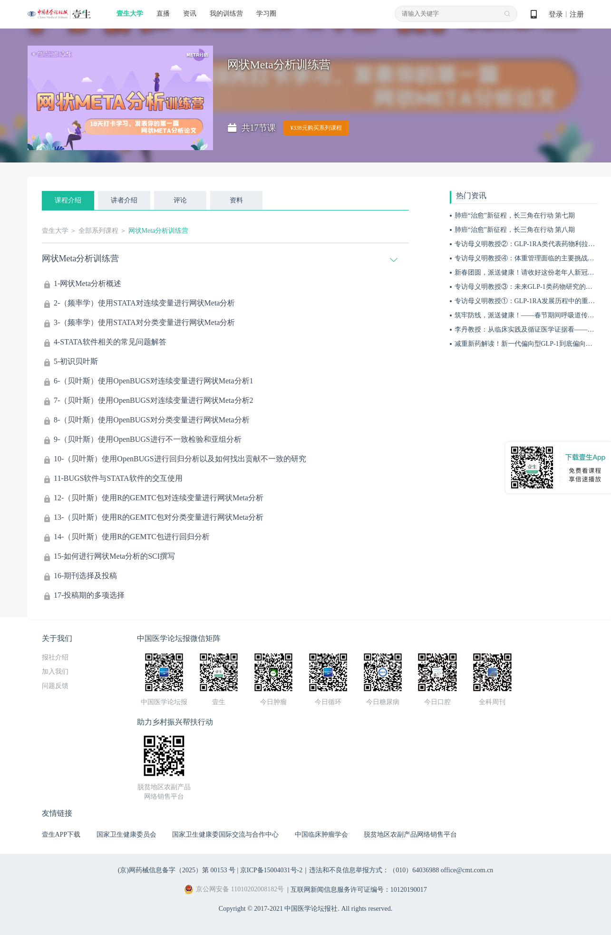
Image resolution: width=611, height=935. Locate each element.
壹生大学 (129, 13)
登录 (556, 14)
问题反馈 (55, 685)
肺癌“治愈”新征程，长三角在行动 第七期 (515, 215)
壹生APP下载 (61, 834)
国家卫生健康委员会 (126, 834)
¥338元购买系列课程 (316, 127)
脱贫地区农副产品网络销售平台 (410, 834)
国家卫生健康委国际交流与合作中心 (225, 834)
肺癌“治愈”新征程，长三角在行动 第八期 (515, 229)
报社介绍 (55, 657)
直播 (163, 13)
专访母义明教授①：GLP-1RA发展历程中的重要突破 (532, 301)
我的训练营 (226, 13)
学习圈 (266, 13)
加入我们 (55, 671)
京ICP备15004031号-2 (271, 870)
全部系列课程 (98, 230)
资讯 (189, 13)
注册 (577, 14)
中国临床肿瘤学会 (321, 834)
